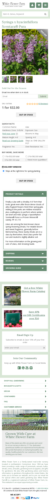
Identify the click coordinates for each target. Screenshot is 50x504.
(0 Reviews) (37, 103)
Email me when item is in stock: (15, 92)
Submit (43, 96)
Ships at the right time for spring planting (23, 171)
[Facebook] (19, 368)
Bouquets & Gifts (26, 385)
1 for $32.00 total (12, 156)
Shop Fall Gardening (26, 380)
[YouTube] (27, 368)
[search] (22, 14)
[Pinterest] (23, 368)
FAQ (26, 401)
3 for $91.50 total (12, 160)
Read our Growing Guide (12, 140)
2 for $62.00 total (35, 156)
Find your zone (8, 133)
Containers (26, 396)
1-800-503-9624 (42, 488)
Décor (26, 391)
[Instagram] (31, 368)
